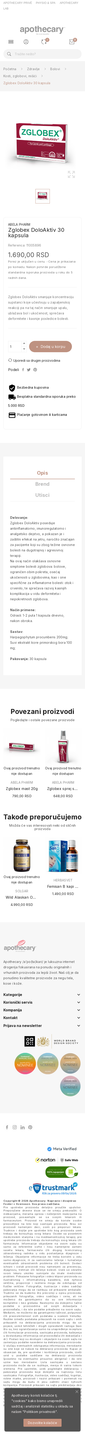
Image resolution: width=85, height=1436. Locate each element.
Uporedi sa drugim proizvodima (34, 360)
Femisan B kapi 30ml (63, 886)
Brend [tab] (42, 484)
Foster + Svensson (16, 1204)
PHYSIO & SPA (45, 3)
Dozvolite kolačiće (42, 1423)
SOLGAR (21, 891)
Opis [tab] (42, 473)
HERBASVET (63, 880)
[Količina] (15, 346)
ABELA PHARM (22, 782)
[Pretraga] (42, 54)
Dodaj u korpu (52, 346)
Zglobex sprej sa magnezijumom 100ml (63, 788)
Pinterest (35, 369)
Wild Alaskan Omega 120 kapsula (22, 897)
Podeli (23, 369)
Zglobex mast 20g (22, 788)
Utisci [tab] (42, 495)
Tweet (29, 369)
